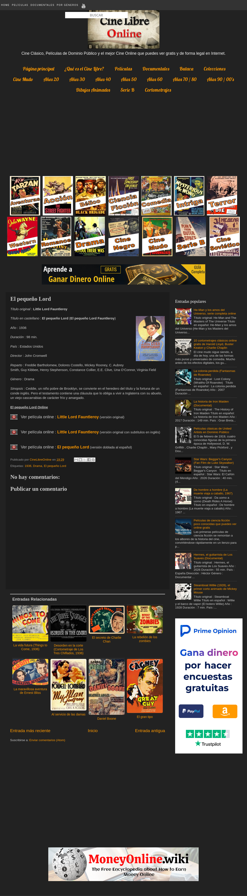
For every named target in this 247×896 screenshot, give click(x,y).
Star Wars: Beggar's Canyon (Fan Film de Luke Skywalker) (214, 460)
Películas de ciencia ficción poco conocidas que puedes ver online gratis (215, 524)
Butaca (186, 69)
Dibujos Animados (93, 90)
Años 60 (154, 79)
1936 (28, 466)
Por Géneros (67, 5)
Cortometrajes (158, 90)
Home (5, 5)
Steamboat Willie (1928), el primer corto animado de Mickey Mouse (215, 589)
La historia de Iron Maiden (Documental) (211, 403)
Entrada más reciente (30, 730)
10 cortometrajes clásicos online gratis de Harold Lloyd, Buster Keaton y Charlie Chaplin (215, 344)
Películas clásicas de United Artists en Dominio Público (212, 430)
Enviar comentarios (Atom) (47, 740)
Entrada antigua (150, 730)
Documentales (43, 5)
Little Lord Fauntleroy (78, 417)
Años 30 (77, 79)
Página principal (38, 69)
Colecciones (214, 69)
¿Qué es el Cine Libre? (84, 69)
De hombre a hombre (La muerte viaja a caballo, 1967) (213, 491)
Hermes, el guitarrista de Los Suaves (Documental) (213, 556)
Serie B (127, 90)
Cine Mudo (23, 79)
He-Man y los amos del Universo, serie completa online (215, 311)
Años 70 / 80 (184, 79)
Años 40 (103, 79)
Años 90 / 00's (220, 79)
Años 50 (129, 79)
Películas (20, 5)
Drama (37, 466)
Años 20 (51, 79)
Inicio (93, 730)
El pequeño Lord (73, 447)
